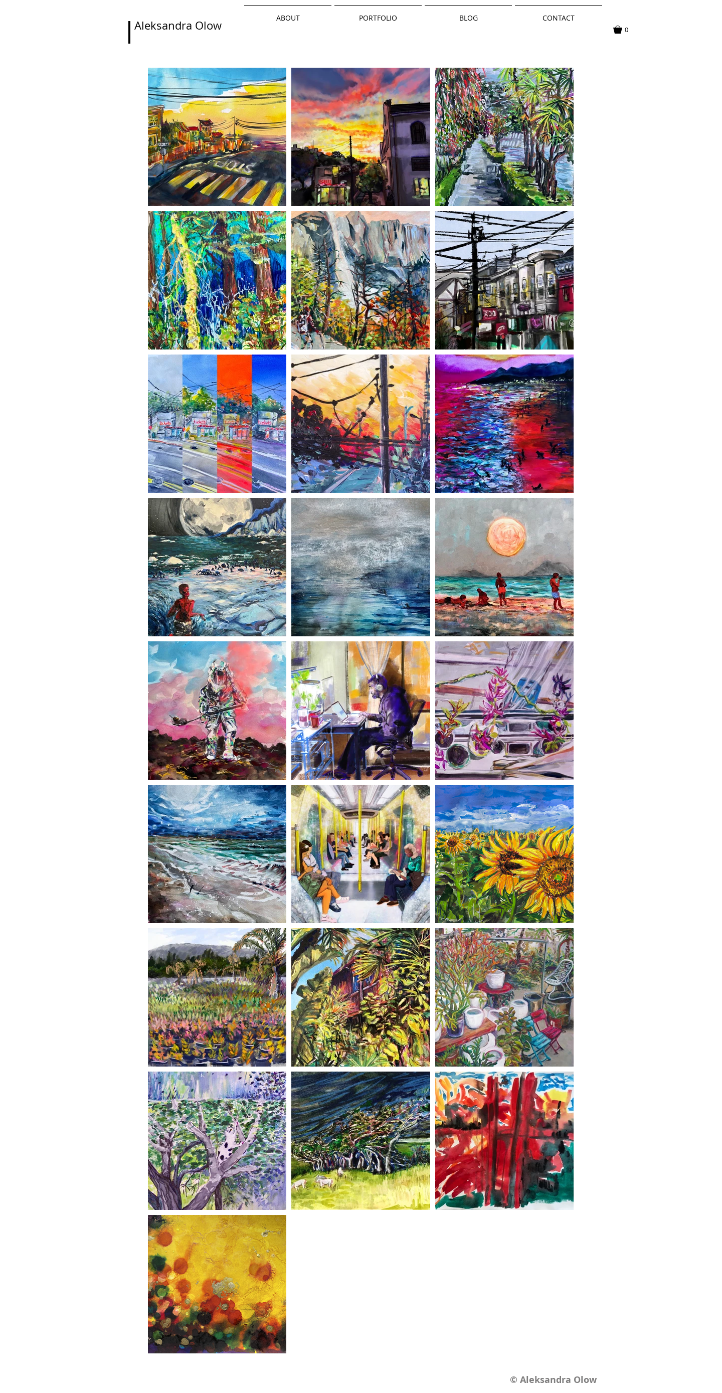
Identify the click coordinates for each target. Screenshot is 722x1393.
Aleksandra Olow (178, 25)
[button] (625, 30)
